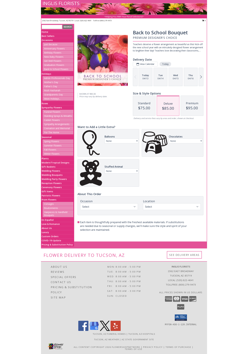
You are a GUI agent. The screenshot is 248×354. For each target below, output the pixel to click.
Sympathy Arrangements (56, 124)
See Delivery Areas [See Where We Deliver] (184, 255)
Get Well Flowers (52, 60)
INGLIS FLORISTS (61, 3)
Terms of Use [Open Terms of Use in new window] (133, 349)
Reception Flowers (52, 183)
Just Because (50, 44)
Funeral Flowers (52, 111)
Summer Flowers (53, 145)
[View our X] (105, 330)
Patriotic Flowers (51, 195)
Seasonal (47, 137)
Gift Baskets (48, 166)
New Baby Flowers (53, 56)
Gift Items (47, 191)
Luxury (45, 232)
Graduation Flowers (54, 64)
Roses (45, 103)
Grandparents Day (53, 94)
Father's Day (50, 86)
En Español (48, 219)
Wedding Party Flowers (54, 179)
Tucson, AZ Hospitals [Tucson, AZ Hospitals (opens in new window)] (141, 333)
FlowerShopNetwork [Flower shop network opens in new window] (126, 347)
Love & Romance (51, 224)
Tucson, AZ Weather (106, 339)
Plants (45, 158)
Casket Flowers (52, 120)
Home (45, 31)
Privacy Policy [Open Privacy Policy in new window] (153, 347)
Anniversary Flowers (54, 48)
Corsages (49, 203)
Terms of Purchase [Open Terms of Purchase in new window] (178, 347)
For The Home (51, 132)
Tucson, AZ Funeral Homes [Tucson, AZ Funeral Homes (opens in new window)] (109, 333)
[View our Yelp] (116, 330)
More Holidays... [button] (52, 98)
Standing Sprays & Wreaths (58, 115)
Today (165, 64)
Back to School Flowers (56, 69)
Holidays (46, 73)
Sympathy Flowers (52, 107)
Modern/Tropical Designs (55, 162)
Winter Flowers (51, 153)
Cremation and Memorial (57, 128)
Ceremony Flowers (52, 187)
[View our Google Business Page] (94, 330)
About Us (47, 228)
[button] (181, 317)
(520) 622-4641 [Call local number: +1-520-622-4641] (86, 20)
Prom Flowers (49, 199)
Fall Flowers (50, 149)
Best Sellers (48, 36)
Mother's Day (51, 82)
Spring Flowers (51, 141)
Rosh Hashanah (52, 90)
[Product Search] (52, 27)
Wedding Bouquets (52, 174)
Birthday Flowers (52, 52)
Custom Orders (50, 236)
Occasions (47, 40)
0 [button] (204, 20)
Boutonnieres (51, 208)
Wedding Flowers (51, 170)
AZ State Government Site (138, 339)
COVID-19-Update (51, 240)
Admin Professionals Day (57, 78)
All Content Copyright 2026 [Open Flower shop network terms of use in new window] (92, 347)
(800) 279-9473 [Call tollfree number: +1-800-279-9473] (106, 20)
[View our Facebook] (83, 330)
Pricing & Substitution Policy (57, 244)
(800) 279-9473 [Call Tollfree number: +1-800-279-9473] (187, 284)
